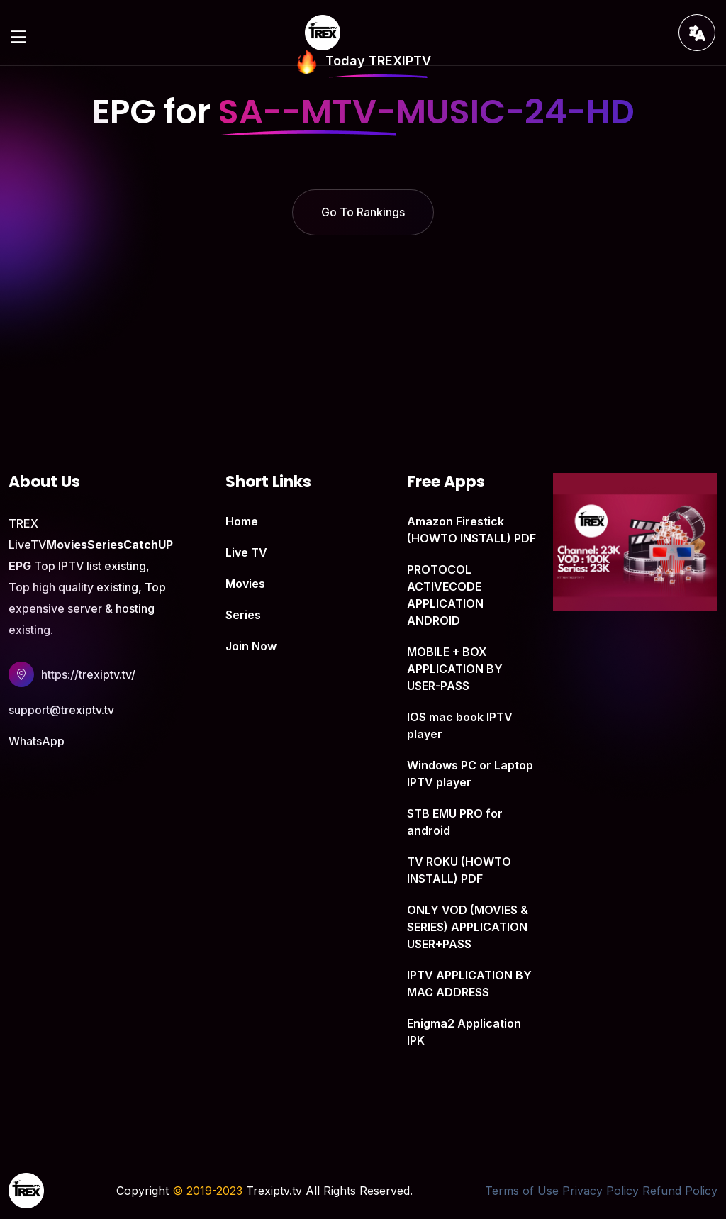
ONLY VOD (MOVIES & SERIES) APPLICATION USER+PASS (467, 927)
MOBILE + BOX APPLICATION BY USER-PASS (455, 669)
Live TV (246, 552)
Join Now (251, 646)
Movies (245, 584)
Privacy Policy (600, 1191)
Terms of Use (522, 1191)
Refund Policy (679, 1191)
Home (241, 521)
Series (243, 615)
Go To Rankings (363, 212)
